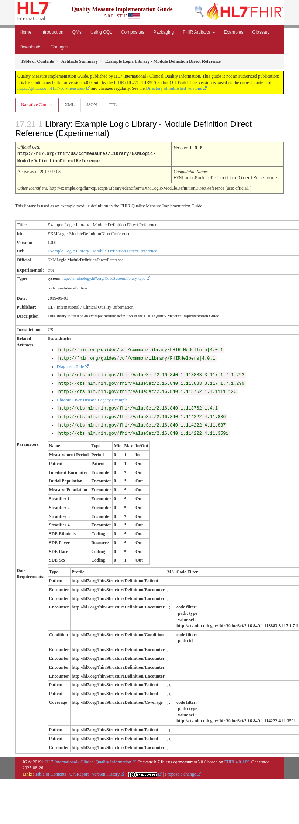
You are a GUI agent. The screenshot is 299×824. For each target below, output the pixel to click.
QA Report (79, 773)
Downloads (30, 47)
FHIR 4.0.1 (234, 760)
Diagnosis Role (70, 365)
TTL (113, 104)
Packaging (163, 32)
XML (70, 104)
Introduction (51, 32)
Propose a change (180, 773)
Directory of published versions (174, 88)
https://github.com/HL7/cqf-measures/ (51, 88)
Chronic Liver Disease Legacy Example (92, 398)
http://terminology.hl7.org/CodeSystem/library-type (103, 277)
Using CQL (101, 32)
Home (25, 32)
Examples (234, 32)
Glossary (260, 32)
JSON (91, 104)
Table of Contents (50, 773)
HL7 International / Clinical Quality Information (88, 760)
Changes (59, 47)
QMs (77, 32)
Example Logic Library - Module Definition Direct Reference (102, 249)
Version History (106, 773)
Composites (132, 32)
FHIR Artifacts (199, 32)
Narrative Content (37, 104)
